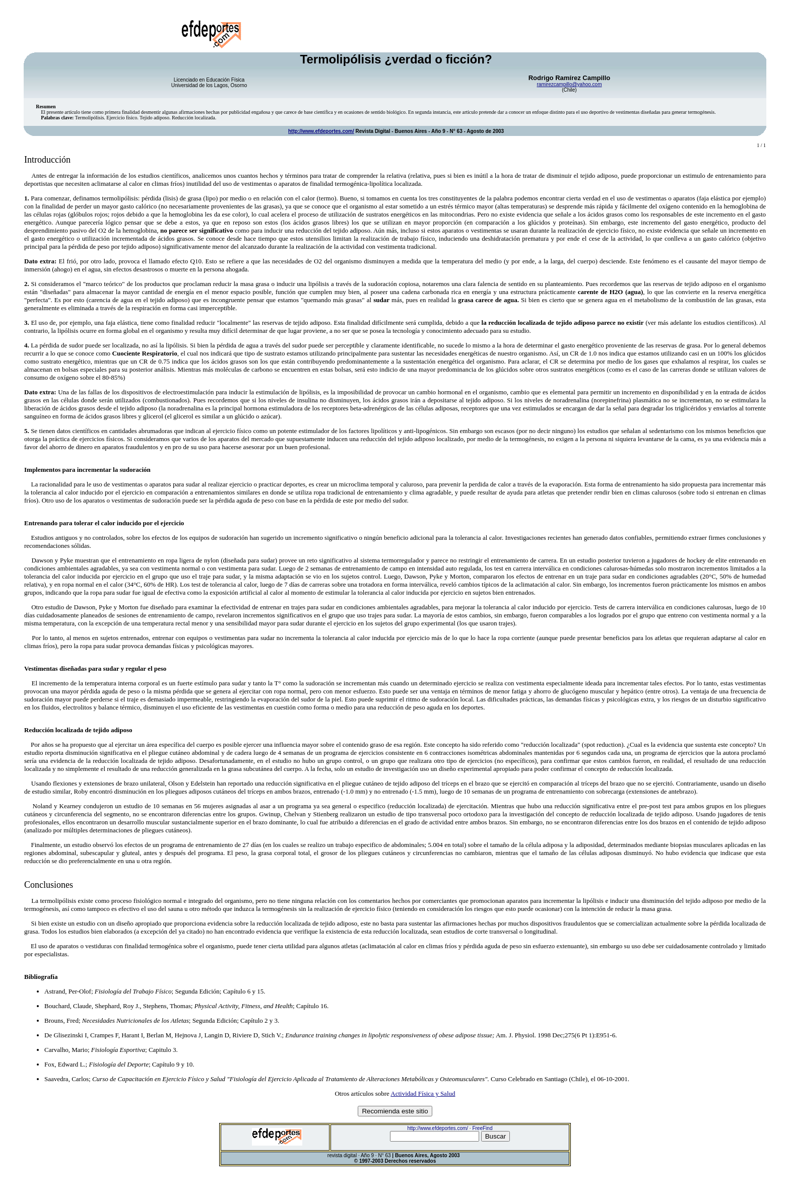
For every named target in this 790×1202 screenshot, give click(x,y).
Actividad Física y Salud (422, 1093)
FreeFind (482, 1128)
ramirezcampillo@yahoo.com (569, 84)
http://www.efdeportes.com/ (321, 131)
